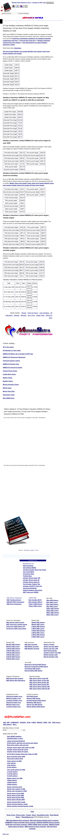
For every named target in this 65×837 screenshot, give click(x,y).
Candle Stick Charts (9, 374)
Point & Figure (33, 313)
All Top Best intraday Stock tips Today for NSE (22, 754)
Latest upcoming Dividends (16, 741)
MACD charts (7, 388)
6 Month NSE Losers (13, 659)
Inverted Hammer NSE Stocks (36, 700)
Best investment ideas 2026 (16, 756)
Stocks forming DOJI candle (16, 802)
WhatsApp (26, 550)
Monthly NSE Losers (13, 646)
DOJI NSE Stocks (32, 696)
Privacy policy (20, 815)
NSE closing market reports (15, 622)
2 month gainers (12, 771)
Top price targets (8, 51)
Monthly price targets (35, 51)
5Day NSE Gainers (52, 604)
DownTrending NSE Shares (33, 670)
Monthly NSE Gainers (13, 644)
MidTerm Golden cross (13, 698)
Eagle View (40, 315)
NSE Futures (56, 722)
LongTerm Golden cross (14, 700)
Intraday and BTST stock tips (32, 586)
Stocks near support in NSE (16, 789)
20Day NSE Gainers (52, 612)
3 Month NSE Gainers (13, 652)
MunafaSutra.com (28, 817)
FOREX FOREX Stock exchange (38, 824)
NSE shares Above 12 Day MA (39, 680)
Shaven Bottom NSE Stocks (36, 706)
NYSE (29, 722)
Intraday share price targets (20, 185)
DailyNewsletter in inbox (15, 738)
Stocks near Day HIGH (51, 646)
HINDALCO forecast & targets (12, 367)
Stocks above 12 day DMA (15, 793)
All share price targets (37, 185)
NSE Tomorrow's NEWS (30, 592)
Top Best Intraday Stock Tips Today (34, 570)
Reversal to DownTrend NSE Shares (36, 666)
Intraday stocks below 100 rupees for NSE (20, 747)
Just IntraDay (44, 313)
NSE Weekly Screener (32, 646)
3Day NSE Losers (52, 602)
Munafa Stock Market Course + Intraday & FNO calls (29, 2)
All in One (31, 315)
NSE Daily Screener (31, 644)
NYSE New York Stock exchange (16, 824)
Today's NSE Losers (35, 606)
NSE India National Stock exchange (17, 820)
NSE (4, 722)
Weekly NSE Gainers (38, 622)
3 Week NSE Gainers (38, 630)
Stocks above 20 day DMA (15, 795)
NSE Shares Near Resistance (15, 680)
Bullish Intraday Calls (51, 655)
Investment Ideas (28, 574)
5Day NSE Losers (52, 606)
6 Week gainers (12, 784)
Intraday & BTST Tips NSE (52, 652)
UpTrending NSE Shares (32, 668)
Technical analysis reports (11, 360)
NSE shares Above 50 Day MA (39, 684)
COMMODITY (15, 722)
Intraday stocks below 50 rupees (17, 749)
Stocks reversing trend (14, 787)
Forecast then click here (28, 40)
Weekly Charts (7, 377)
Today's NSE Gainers (35, 604)
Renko (24, 313)
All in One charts (8, 347)
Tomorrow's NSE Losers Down (16, 628)
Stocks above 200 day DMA (16, 799)
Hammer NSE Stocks (33, 698)
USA (49, 722)
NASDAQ (23, 722)
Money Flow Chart (9, 391)
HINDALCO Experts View (11, 364)
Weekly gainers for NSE (14, 778)
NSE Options (7, 724)
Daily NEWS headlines (14, 736)
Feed (32, 811)
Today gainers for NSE (14, 761)
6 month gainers (12, 776)
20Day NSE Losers (52, 614)
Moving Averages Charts (11, 384)
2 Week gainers (12, 780)
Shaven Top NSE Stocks (34, 704)
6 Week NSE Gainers (38, 634)
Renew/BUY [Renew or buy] (50, 2)
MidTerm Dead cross (13, 704)
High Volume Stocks (50, 650)
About (34, 815)
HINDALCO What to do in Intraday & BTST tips (18, 354)
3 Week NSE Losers (38, 632)
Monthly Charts (8, 381)
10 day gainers (12, 767)
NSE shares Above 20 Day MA (39, 682)
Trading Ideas (27, 576)
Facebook (32, 550)
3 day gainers (11, 763)
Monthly (24, 315)
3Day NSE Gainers (52, 600)
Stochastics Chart (8, 395)
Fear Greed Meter (28, 572)
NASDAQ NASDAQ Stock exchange (48, 822)
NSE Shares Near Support (14, 678)
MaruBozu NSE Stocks (34, 702)
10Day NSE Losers (52, 610)
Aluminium (17, 48)
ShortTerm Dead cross (13, 702)
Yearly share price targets (35, 183)
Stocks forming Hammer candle (17, 804)
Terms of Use (11, 815)
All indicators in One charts (12, 350)
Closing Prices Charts (10, 371)
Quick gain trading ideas (15, 758)
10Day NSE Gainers (52, 608)
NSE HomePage (28, 565)
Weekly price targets (21, 51)
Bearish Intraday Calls (51, 657)
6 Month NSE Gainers (13, 657)
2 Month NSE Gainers (13, 648)
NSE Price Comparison (14, 604)
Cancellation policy (43, 815)
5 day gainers (11, 765)
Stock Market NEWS (29, 568)
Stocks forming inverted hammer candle (20, 806)
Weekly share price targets (18, 183)
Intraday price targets (15, 53)
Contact (28, 815)
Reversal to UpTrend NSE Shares (35, 664)
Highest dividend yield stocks (32, 590)
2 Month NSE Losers (13, 650)
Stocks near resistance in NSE (17, 791)
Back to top (6, 834)
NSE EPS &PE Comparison (15, 602)
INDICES (39, 722)
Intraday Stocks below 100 (31, 578)
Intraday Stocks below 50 (31, 580)
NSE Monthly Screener (32, 648)
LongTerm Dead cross (13, 706)
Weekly (17, 315)
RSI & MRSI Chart (8, 398)
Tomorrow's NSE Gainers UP (15, 626)
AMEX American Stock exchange (35, 826)
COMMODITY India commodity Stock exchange (20, 822)
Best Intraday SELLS (35, 602)
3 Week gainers (12, 782)
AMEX (45, 722)
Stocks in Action (49, 644)
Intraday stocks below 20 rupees (17, 751)
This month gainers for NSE (16, 769)
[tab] (13, 6)
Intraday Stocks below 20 (31, 582)
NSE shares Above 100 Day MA (39, 686)
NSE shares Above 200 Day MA (39, 688)
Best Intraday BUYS (35, 600)
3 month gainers (12, 774)
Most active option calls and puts (18, 745)
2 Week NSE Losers (38, 628)
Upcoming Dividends (30, 588)
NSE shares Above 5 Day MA (38, 678)
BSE (8, 722)
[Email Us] (22, 6)
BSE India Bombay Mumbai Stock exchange (44, 820)
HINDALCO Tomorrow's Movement (14, 357)
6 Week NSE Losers (38, 637)
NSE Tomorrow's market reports (16, 624)
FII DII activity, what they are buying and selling (22, 743)
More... (15, 724)
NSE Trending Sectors (14, 600)
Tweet (36, 550)
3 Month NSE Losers (13, 655)
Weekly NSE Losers (38, 624)
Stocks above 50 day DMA (15, 797)
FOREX (33, 722)
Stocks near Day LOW (51, 648)
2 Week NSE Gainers (38, 626)
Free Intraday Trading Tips (31, 584)
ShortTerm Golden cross (14, 696)
